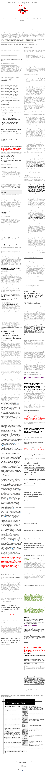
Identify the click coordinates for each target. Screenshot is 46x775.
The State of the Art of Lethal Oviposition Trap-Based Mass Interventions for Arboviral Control (17, 42)
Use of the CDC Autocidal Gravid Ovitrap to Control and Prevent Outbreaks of (10, 608)
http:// (32, 410)
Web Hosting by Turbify (23, 762)
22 (18, 489)
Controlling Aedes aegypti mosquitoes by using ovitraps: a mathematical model (20, 40)
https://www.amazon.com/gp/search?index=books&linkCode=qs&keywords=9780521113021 (33, 258)
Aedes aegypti (31, 44)
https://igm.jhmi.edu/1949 (5, 102)
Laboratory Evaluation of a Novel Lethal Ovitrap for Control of (15, 44)
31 (18, 546)
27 (8, 539)
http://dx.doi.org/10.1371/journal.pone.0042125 (33, 303)
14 (3, 445)
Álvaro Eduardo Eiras (27, 302)
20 (8, 469)
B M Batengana (7, 304)
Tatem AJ (35, 377)
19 (6, 469)
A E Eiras (11, 304)
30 (20, 542)
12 (6, 444)
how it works (11, 18)
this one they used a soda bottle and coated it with (9, 50)
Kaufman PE (30, 377)
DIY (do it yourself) (37, 18)
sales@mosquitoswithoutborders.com (23, 769)
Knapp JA (29, 625)
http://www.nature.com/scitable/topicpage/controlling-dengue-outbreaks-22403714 (33, 443)
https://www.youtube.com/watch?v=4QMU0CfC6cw (9, 98)
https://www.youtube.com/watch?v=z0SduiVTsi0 (9, 89)
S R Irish (3, 304)
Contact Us (29, 18)
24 (10, 498)
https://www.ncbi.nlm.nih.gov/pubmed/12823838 (9, 167)
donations (22, 20)
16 (19, 465)
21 (10, 475)
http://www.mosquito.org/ (5, 104)
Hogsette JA (39, 377)
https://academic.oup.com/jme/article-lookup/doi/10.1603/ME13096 (7, 601)
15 (5, 445)
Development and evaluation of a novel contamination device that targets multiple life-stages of (34, 467)
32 (12, 548)
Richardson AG (34, 625)
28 (13, 540)
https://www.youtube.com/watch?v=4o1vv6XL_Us (9, 92)
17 (20, 465)
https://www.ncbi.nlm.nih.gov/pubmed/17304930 (9, 65)
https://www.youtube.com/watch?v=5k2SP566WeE (9, 88)
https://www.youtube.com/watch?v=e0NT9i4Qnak (9, 85)
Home (5, 18)
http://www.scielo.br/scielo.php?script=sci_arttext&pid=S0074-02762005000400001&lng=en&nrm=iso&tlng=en (9, 79)
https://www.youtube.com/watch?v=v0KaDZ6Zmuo (9, 95)
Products (17, 18)
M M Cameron (15, 304)
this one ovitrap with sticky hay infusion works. (9, 55)
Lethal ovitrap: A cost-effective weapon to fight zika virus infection (34, 494)
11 (17, 443)
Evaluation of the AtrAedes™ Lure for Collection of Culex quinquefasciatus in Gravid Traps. (11, 299)
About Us (23, 18)
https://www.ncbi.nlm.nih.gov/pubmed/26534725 (32, 374)
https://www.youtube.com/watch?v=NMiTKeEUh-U (9, 94)
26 (15, 508)
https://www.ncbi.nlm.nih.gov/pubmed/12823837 (12, 146)
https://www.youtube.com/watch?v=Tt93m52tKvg (9, 86)
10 (15, 443)
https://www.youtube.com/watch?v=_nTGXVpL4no (9, 91)
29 (15, 540)
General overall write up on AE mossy (30, 523)
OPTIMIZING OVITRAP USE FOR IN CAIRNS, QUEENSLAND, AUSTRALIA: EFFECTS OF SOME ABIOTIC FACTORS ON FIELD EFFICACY (34, 557)
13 (2, 445)
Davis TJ (25, 377)
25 (13, 508)
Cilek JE (25, 625)
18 (5, 469)
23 (9, 498)
